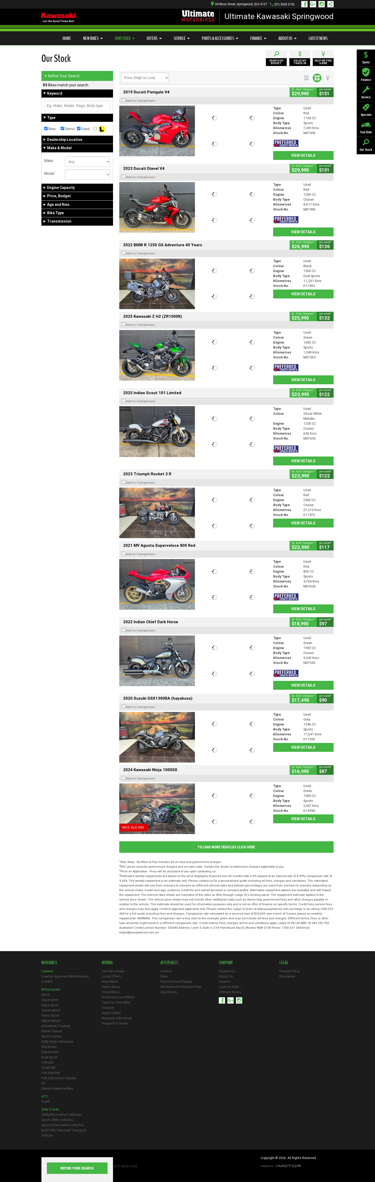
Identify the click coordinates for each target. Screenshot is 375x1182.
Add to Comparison (140, 101)
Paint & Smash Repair (176, 981)
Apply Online (111, 1013)
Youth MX (48, 1067)
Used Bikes (111, 992)
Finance (258, 38)
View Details (303, 155)
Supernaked (50, 1010)
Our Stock (125, 38)
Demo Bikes (111, 987)
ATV (44, 1096)
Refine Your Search (62, 76)
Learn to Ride (229, 987)
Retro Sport (50, 1015)
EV (43, 1083)
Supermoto (50, 1052)
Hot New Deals (113, 971)
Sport (45, 994)
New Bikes (93, 38)
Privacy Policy (289, 971)
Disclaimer (287, 976)
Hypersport (50, 1005)
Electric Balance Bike (57, 1088)
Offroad (47, 1062)
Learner (47, 971)
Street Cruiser (51, 1031)
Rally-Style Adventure (57, 1041)
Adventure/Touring (55, 1026)
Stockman (49, 1047)
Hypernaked (50, 1020)
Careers (225, 981)
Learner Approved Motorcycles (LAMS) (65, 979)
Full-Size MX (50, 1073)
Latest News (318, 38)
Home (67, 38)
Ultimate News (230, 992)
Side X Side (50, 1109)
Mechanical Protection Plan (180, 987)
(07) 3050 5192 (284, 4)
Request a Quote (115, 1023)
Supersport (50, 1000)
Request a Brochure (117, 1018)
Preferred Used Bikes (118, 997)
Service (182, 38)
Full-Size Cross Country (58, 1078)
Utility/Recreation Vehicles (61, 1114)
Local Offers (111, 976)
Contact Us (227, 971)
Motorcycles (50, 989)
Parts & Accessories (220, 38)
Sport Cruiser (51, 1036)
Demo (68, 129)
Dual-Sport (49, 1057)
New (50, 129)
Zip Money (168, 992)
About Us (287, 38)
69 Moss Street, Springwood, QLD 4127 (239, 4)
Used (83, 129)
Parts (164, 976)
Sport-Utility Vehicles (57, 1120)
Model (49, 173)
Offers (154, 38)
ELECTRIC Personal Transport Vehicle (63, 1133)
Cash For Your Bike (116, 1002)
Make (48, 160)
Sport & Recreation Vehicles (62, 1125)
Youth (45, 1101)
